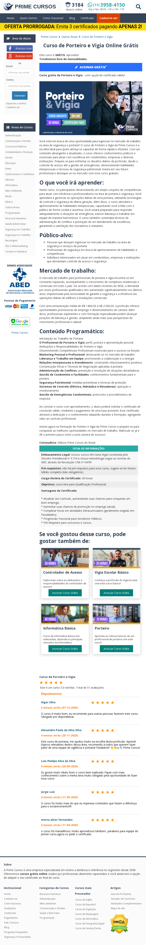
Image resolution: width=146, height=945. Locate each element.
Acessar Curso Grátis (65, 593)
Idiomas (9, 179)
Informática (11, 185)
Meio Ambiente (13, 190)
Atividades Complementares (126, 903)
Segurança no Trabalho (17, 229)
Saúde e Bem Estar (50, 913)
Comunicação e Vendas (18, 141)
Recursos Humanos (15, 218)
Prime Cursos (19, 332)
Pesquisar (138, 6)
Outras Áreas (12, 207)
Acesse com (24, 48)
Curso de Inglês (83, 899)
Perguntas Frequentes (16, 932)
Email (9, 66)
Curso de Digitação (85, 909)
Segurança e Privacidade (17, 937)
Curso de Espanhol (85, 904)
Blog (72, 18)
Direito (9, 157)
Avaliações (10, 908)
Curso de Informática (86, 918)
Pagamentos (11, 917)
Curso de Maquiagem (86, 914)
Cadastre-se (10, 898)
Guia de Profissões (121, 894)
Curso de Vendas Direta (88, 928)
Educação (10, 163)
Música (9, 201)
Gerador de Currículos (123, 898)
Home (10, 18)
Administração (13, 135)
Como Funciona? (53, 18)
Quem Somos (28, 18)
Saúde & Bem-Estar (15, 224)
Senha (10, 79)
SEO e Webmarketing (16, 246)
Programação (12, 212)
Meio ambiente (48, 903)
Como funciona (12, 903)
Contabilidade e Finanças (19, 152)
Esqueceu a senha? (16, 103)
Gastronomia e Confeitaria (19, 174)
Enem (8, 168)
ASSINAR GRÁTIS (91, 67)
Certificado (87, 18)
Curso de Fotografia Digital (89, 923)
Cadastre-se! (108, 18)
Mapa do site (118, 908)
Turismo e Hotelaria (16, 251)
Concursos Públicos (16, 146)
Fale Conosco (11, 922)
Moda (8, 196)
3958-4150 (109, 4)
